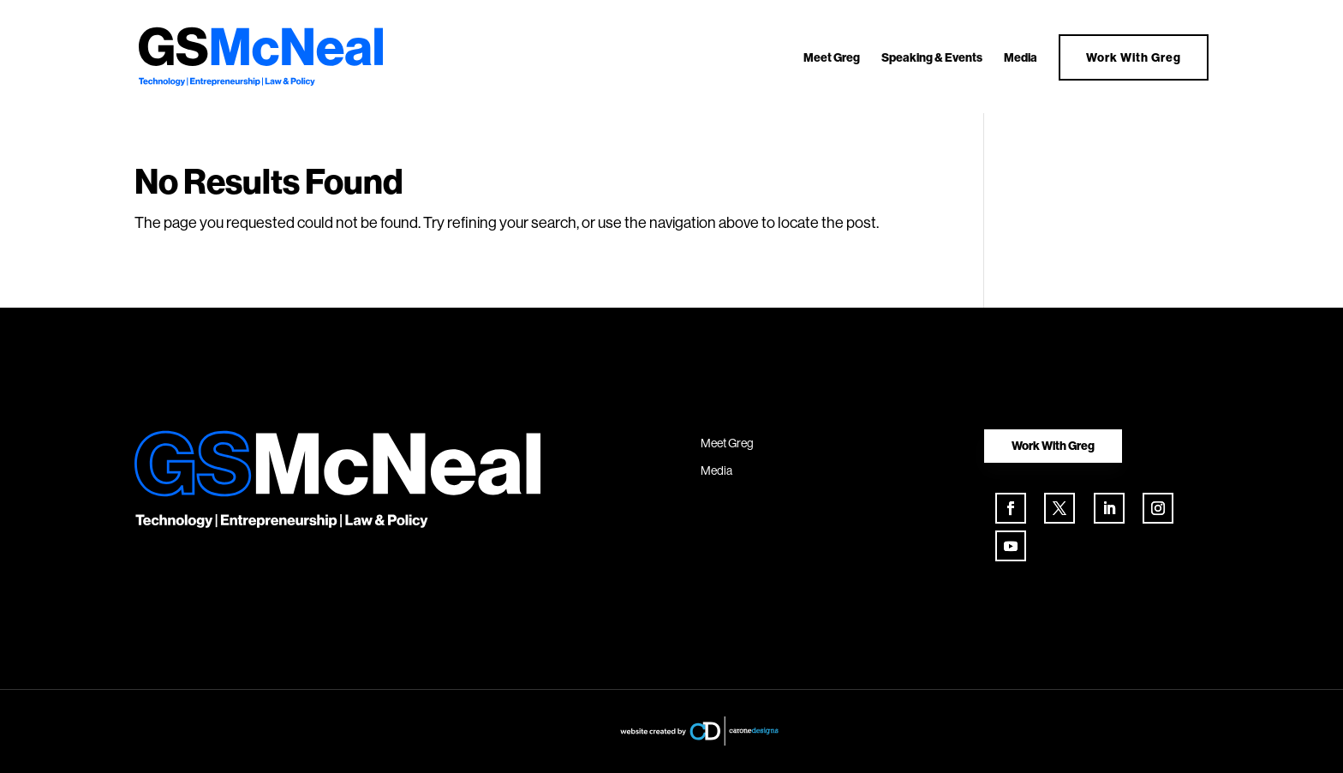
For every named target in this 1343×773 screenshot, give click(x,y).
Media (1020, 58)
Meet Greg (831, 58)
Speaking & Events (931, 58)
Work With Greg (1133, 57)
